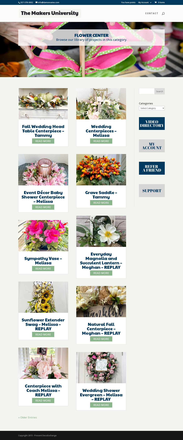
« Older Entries (27, 417)
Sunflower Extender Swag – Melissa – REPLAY (43, 324)
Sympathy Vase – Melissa (43, 260)
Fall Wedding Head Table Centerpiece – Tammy (43, 130)
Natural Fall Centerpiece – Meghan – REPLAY (101, 328)
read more (43, 141)
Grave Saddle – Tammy (101, 194)
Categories (146, 103)
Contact (151, 13)
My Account (143, 3)
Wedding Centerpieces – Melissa (101, 130)
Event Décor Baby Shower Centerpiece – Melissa (43, 196)
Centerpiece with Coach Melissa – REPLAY (43, 390)
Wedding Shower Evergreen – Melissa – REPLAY (101, 394)
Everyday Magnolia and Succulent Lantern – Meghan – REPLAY (101, 260)
